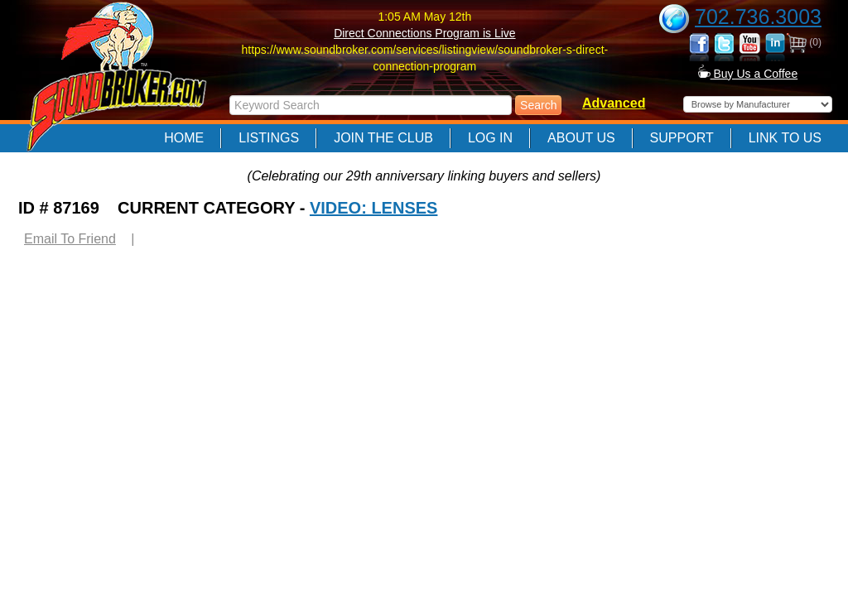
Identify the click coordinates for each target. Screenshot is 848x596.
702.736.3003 (758, 16)
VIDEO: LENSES (373, 208)
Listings (268, 138)
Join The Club (383, 138)
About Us (581, 138)
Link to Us (785, 138)
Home (184, 138)
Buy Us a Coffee (748, 73)
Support (682, 138)
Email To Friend (70, 239)
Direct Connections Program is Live (424, 33)
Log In (490, 138)
